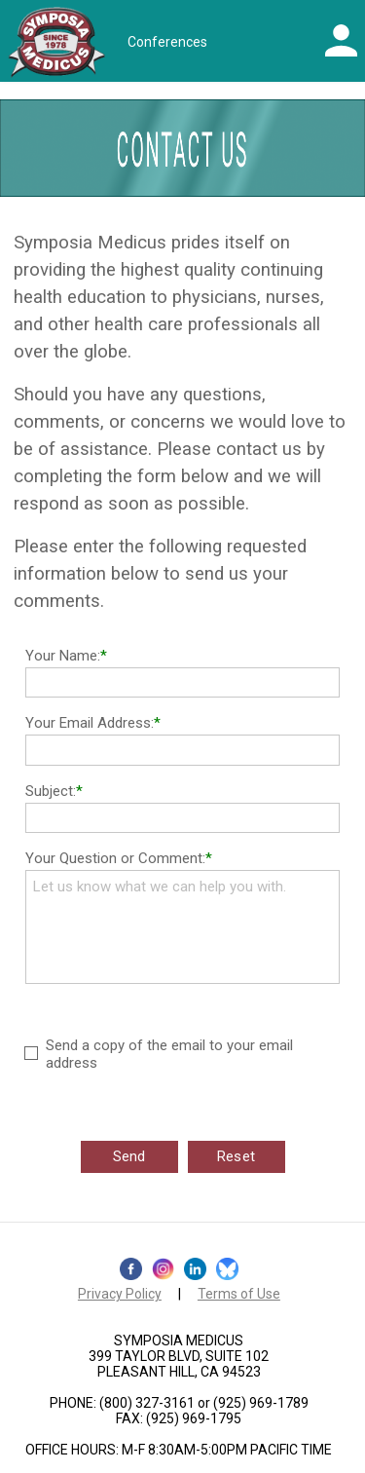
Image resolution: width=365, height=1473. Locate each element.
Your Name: (62, 655)
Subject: (50, 791)
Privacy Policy (120, 1294)
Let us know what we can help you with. (182, 927)
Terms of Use (239, 1294)
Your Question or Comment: (115, 858)
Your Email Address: (89, 723)
